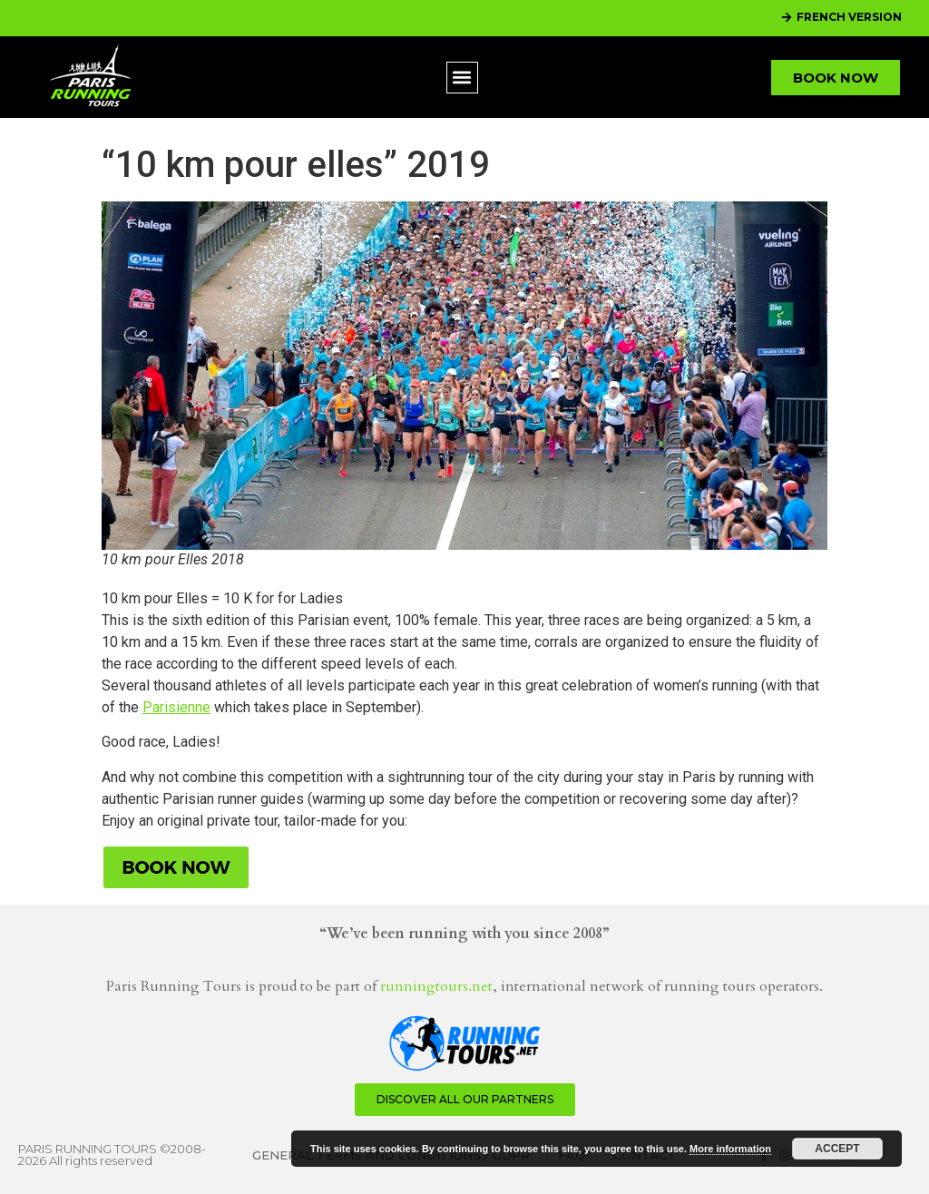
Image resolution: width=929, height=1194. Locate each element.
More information (730, 1148)
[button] (462, 77)
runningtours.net (436, 986)
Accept (837, 1148)
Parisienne (176, 707)
